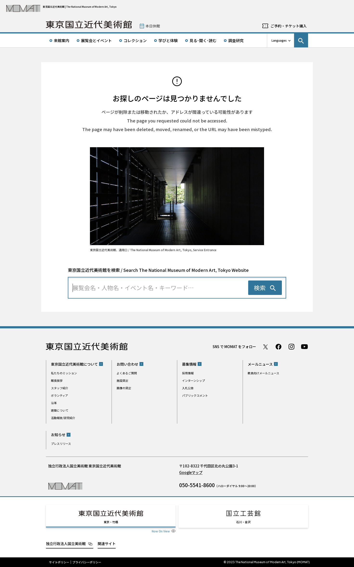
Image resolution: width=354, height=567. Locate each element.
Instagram (291, 347)
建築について (59, 410)
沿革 (54, 403)
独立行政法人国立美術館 (66, 543)
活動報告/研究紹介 (63, 418)
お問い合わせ (127, 364)
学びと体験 (168, 40)
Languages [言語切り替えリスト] (279, 40)
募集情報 (189, 364)
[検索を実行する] (265, 287)
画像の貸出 (124, 388)
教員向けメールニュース (263, 373)
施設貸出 (122, 380)
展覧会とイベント (96, 40)
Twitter (265, 347)
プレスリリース (61, 443)
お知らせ (58, 434)
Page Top (335, 321)
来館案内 (61, 40)
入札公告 (188, 388)
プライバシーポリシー (86, 562)
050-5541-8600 (197, 485)
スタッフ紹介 (59, 388)
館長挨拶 (57, 380)
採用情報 (188, 373)
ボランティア (59, 395)
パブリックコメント (195, 395)
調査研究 (236, 40)
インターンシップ (193, 380)
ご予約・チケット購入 (289, 25)
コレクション (135, 40)
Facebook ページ (278, 347)
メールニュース (260, 364)
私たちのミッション (64, 373)
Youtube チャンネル (304, 347)
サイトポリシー (59, 562)
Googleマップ (190, 472)
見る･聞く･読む (203, 40)
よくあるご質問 (127, 373)
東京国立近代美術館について (74, 364)
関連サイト (107, 543)
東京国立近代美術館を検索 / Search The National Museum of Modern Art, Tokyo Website (158, 270)
